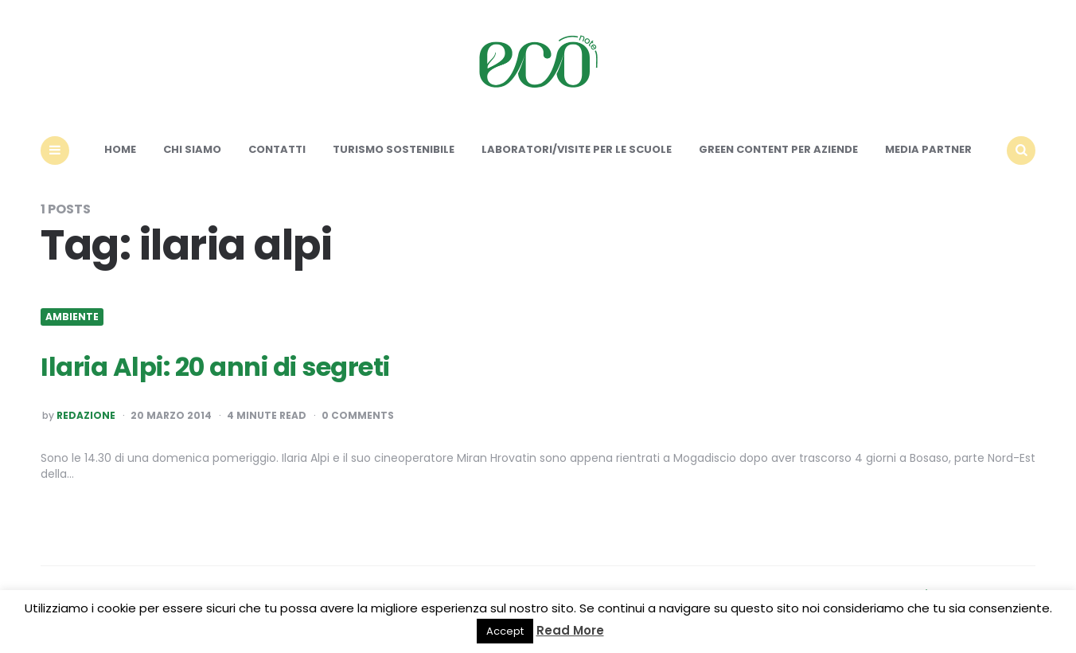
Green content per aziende (778, 149)
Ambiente (72, 317)
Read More (570, 630)
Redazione (86, 415)
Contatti (277, 149)
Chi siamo (192, 149)
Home (120, 149)
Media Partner (928, 149)
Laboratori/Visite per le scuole (576, 149)
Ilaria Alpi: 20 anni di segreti (215, 367)
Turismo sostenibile (393, 149)
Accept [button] (505, 631)
